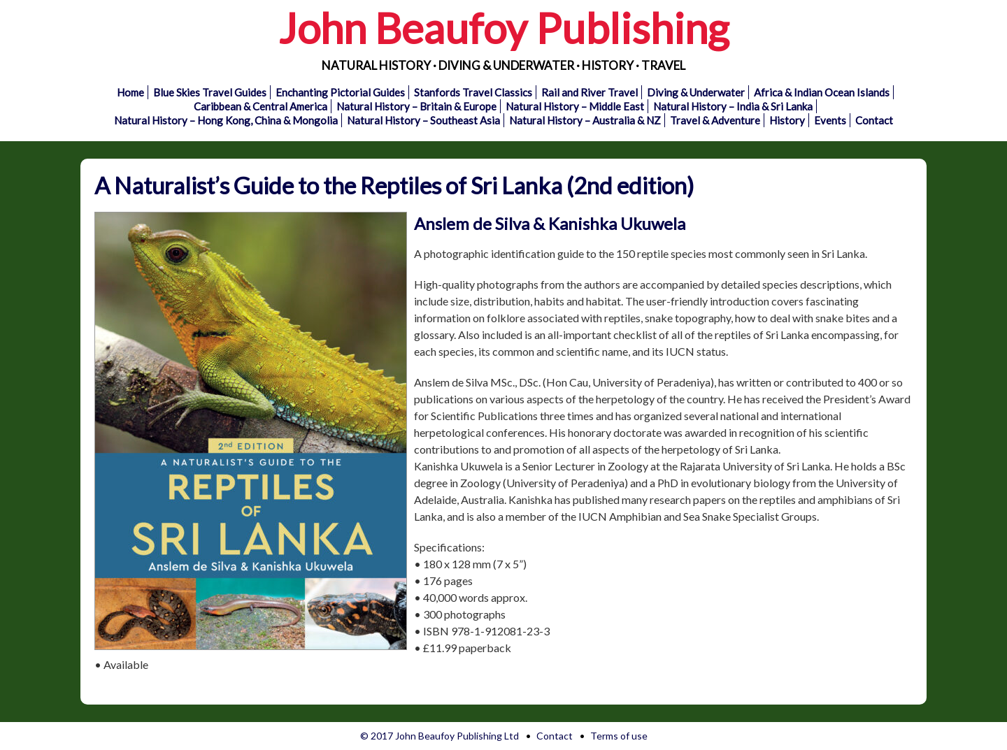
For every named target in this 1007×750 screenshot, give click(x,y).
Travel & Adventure (715, 120)
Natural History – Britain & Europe (416, 106)
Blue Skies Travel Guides (209, 92)
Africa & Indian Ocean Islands (822, 92)
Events (830, 120)
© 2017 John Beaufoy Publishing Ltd (439, 736)
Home (130, 92)
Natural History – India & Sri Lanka (733, 106)
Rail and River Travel (589, 92)
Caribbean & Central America (260, 106)
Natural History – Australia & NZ (585, 120)
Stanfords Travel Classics (473, 92)
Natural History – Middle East (575, 106)
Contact (874, 120)
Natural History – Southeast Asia (423, 120)
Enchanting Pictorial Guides (340, 92)
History (787, 120)
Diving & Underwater (696, 92)
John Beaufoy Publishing (503, 28)
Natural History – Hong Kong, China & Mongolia (226, 120)
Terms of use (619, 736)
